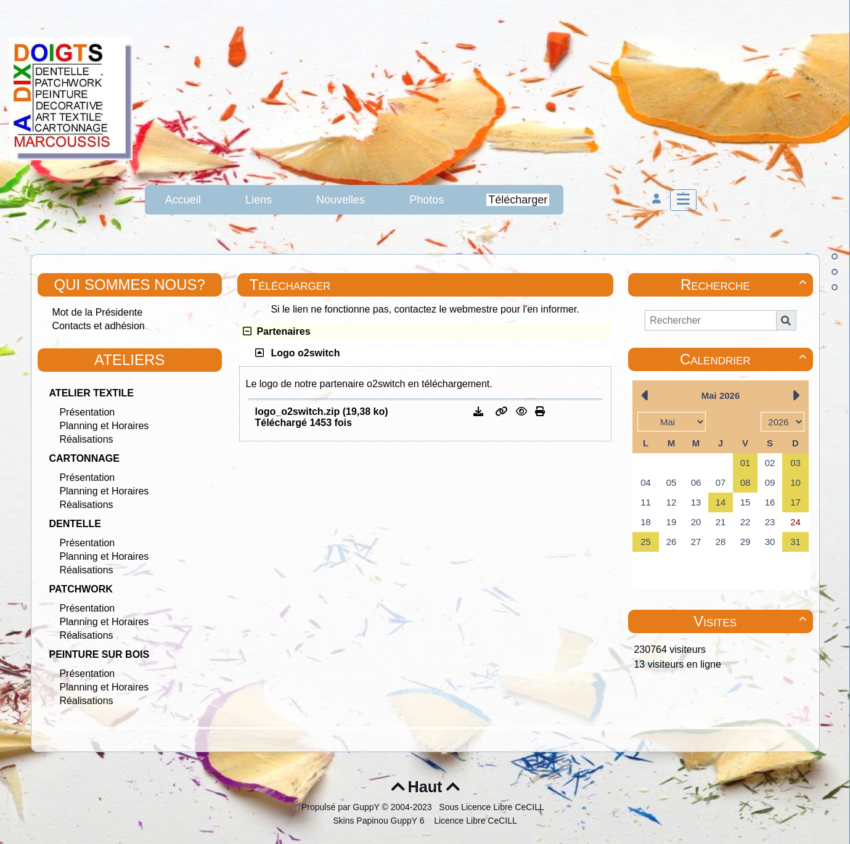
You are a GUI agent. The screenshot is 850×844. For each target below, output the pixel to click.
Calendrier (745, 359)
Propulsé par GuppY (341, 807)
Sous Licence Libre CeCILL (492, 807)
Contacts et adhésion (98, 326)
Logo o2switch (305, 353)
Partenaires (277, 331)
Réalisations (86, 439)
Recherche (745, 284)
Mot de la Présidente (97, 312)
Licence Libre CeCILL (474, 821)
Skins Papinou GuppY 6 (381, 821)
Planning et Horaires (104, 425)
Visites (751, 621)
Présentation (87, 412)
